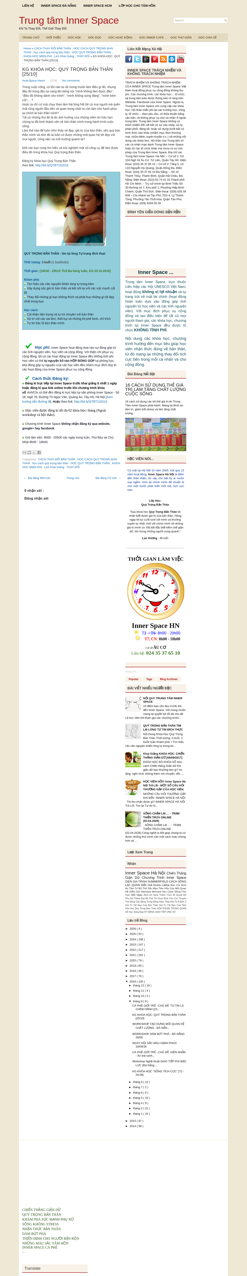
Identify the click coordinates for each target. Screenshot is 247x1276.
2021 (133, 955)
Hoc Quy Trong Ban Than (143, 908)
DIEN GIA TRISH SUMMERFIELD (147, 881)
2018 (133, 970)
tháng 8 (138, 1082)
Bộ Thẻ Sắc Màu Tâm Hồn (154, 888)
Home (28, 48)
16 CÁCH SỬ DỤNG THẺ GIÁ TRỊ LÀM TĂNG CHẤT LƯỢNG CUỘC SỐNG (155, 389)
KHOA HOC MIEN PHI (38, 56)
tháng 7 (138, 1087)
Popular (134, 679)
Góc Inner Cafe (151, 37)
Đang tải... (131, 671)
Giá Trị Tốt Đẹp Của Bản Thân (142, 905)
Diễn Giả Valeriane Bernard (145, 891)
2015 (133, 1121)
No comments (71, 80)
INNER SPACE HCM (97, 5)
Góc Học (74, 37)
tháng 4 (138, 1103)
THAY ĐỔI (83, 56)
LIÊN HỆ (28, 5)
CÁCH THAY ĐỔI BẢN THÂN (53, 48)
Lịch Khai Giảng (64, 56)
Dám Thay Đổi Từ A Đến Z (172, 902)
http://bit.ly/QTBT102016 (51, 165)
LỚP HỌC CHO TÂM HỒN (137, 5)
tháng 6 (138, 1092)
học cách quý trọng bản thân (52, 52)
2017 (133, 976)
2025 (133, 934)
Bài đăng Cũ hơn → (108, 478)
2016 (133, 981)
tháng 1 (138, 1113)
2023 (133, 944)
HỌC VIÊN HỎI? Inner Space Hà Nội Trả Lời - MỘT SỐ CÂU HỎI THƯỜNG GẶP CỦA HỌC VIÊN (164, 785)
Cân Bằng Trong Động (147, 902)
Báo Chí (176, 885)
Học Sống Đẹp (136, 912)
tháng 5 (138, 1097)
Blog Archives (169, 679)
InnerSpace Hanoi (34, 80)
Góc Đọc (95, 37)
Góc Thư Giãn (181, 37)
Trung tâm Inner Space (69, 20)
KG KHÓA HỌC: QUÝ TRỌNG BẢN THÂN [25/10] (67, 72)
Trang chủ (72, 478)
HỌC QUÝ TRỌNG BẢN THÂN (92, 52)
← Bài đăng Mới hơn (37, 478)
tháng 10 (139, 995)
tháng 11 (139, 990)
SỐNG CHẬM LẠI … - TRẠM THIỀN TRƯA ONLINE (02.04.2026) (161, 817)
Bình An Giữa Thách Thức (158, 895)
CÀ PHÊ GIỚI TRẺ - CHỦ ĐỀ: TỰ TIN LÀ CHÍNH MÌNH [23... (158, 1007)
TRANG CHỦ (30, 37)
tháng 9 (138, 1001)
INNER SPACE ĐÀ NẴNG (58, 5)
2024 (133, 939)
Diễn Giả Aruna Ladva (156, 885)
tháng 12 (139, 985)
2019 (133, 965)
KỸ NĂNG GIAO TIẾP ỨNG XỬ (160, 912)
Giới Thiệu (53, 37)
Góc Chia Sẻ (207, 37)
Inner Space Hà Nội (161, 474)
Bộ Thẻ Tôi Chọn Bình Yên (159, 898)
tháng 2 (138, 1108)
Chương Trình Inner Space (164, 877)
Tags (149, 679)
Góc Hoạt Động (120, 37)
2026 (133, 928)
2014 (133, 1126)
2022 (133, 949)
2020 (133, 960)
